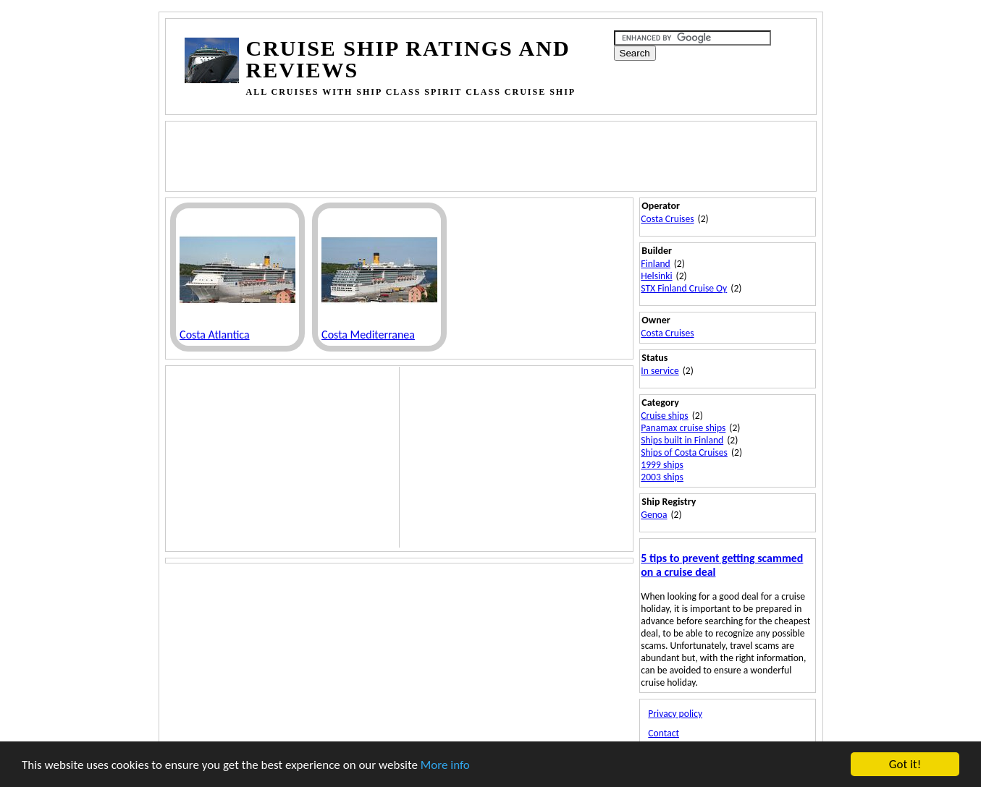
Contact (663, 733)
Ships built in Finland (682, 440)
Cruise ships (664, 415)
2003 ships (662, 477)
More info (445, 765)
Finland (655, 264)
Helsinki (656, 276)
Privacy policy (675, 713)
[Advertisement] (448, 154)
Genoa (654, 515)
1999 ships (662, 465)
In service (659, 371)
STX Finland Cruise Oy (684, 288)
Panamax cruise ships (683, 428)
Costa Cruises (667, 219)
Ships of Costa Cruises (684, 452)
